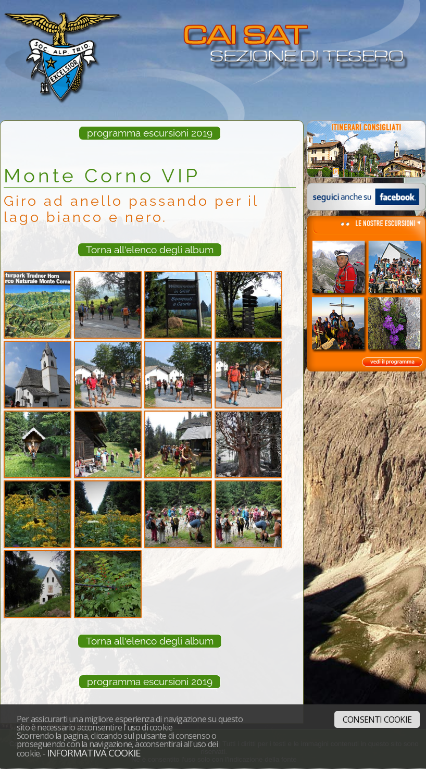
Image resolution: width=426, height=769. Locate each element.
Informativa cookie (94, 752)
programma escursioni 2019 (149, 133)
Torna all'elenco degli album (150, 249)
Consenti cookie (377, 719)
